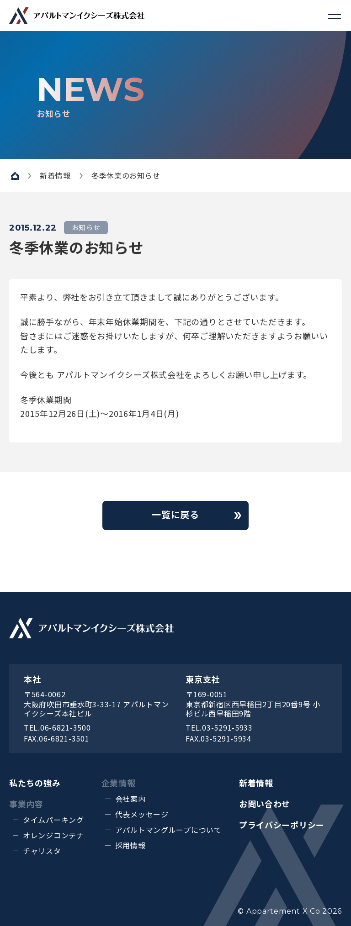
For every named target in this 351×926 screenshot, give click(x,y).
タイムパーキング (53, 819)
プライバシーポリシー (281, 825)
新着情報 (256, 783)
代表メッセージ (142, 814)
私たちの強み (34, 783)
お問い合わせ (264, 804)
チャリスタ (42, 850)
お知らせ (86, 227)
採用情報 (130, 845)
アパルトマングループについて (168, 829)
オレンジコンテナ (53, 835)
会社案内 (130, 798)
